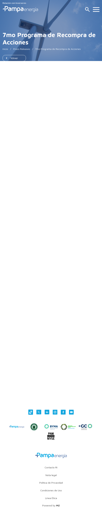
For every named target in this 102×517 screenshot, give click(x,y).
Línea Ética (51, 498)
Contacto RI (51, 467)
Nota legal (51, 475)
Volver (14, 58)
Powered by (51, 505)
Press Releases (21, 48)
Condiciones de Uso (51, 490)
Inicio (5, 48)
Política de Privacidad (51, 482)
